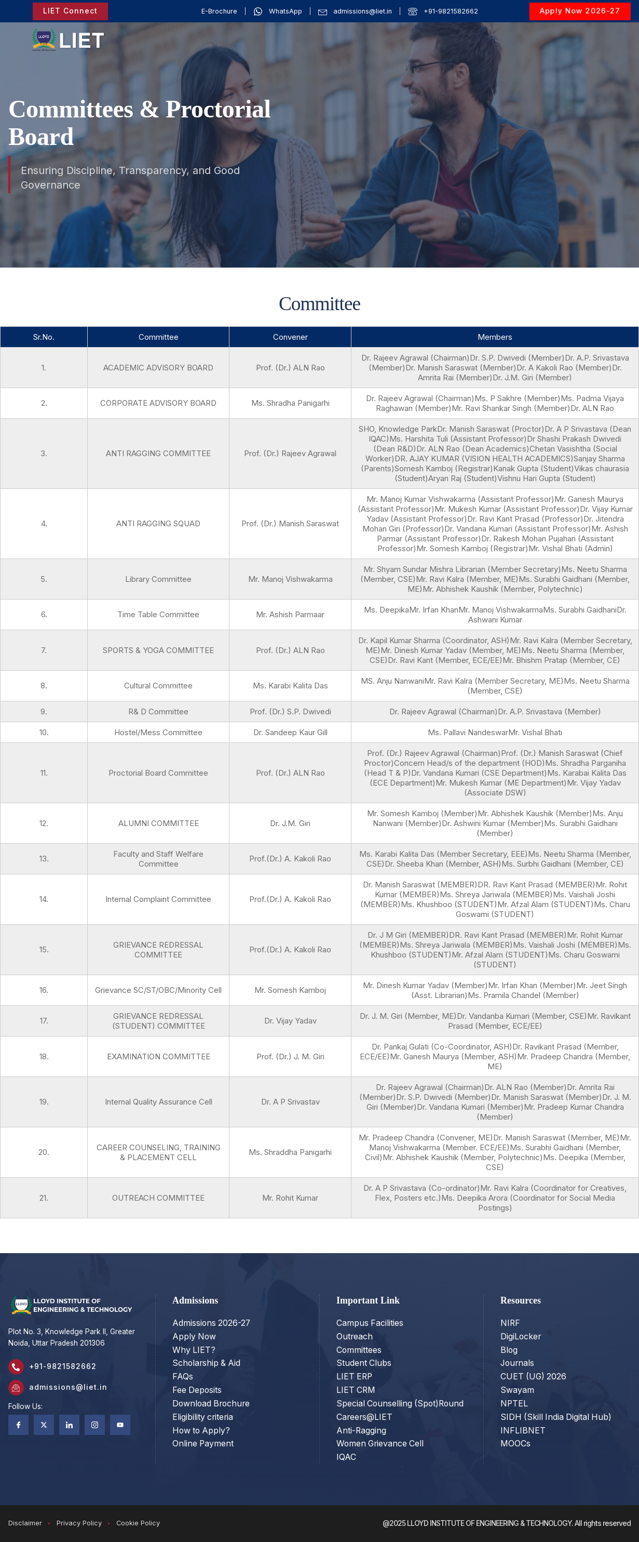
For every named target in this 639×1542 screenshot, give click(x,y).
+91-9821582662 (63, 1366)
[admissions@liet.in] (16, 1387)
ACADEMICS (403, 31)
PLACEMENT (527, 31)
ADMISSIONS (467, 31)
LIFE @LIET (576, 31)
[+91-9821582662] (16, 1367)
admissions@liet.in (68, 1387)
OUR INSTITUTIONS (265, 31)
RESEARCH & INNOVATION (379, 44)
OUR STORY (187, 31)
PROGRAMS (342, 31)
